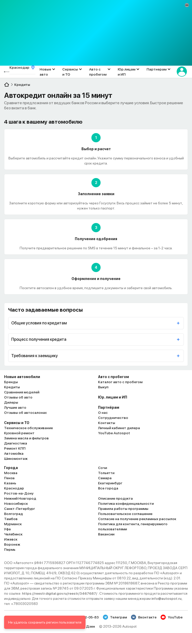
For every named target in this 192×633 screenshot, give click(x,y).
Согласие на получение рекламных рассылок (137, 519)
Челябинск (13, 534)
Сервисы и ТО (70, 71)
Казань (10, 483)
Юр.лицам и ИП (126, 71)
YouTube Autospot (114, 433)
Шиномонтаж (16, 458)
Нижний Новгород (20, 498)
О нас (103, 413)
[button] (187, 5)
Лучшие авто (15, 407)
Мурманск (13, 524)
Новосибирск (16, 503)
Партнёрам (108, 407)
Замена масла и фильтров (26, 438)
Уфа (7, 529)
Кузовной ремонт (19, 433)
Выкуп (103, 387)
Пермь (9, 549)
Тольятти (106, 473)
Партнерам (156, 69)
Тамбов (11, 519)
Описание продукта (115, 498)
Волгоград (13, 514)
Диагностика (15, 443)
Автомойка (13, 453)
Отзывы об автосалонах (25, 413)
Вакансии (106, 534)
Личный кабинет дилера (119, 428)
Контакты (106, 423)
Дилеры (11, 402)
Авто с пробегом (97, 71)
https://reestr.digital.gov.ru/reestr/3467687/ (60, 593)
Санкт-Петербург (19, 509)
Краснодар (14, 488)
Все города (108, 488)
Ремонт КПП (15, 448)
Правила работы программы (123, 509)
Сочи (102, 468)
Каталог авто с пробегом (120, 382)
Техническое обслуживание (28, 428)
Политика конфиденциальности (126, 503)
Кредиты (12, 387)
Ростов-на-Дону (18, 493)
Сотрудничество (113, 418)
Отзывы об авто (18, 397)
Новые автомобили (22, 377)
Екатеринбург (110, 483)
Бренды (11, 382)
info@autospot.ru (166, 598)
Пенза (9, 478)
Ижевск (10, 539)
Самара (105, 478)
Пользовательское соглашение (125, 514)
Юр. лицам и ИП (112, 397)
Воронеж (12, 544)
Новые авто (45, 71)
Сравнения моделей (21, 392)
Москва (10, 473)
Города (11, 468)
